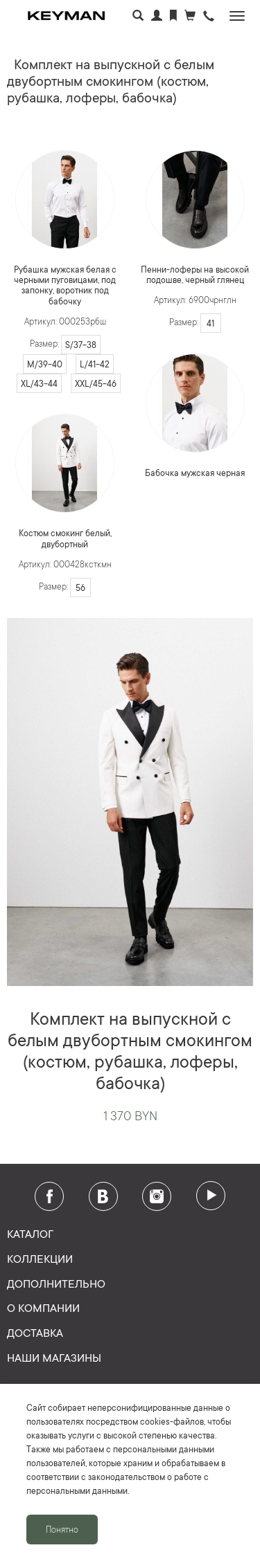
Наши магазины (54, 1357)
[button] (208, 17)
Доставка (35, 1332)
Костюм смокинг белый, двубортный (65, 538)
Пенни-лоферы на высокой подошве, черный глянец (195, 274)
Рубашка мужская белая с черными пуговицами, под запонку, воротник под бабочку (65, 285)
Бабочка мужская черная (195, 472)
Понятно (62, 1529)
